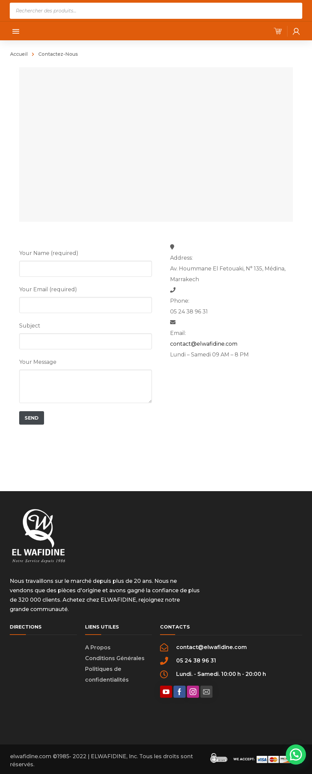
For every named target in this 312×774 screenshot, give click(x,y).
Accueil (19, 54)
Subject (29, 325)
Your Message (37, 362)
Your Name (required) (48, 253)
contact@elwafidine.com (203, 344)
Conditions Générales (115, 658)
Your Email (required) (48, 289)
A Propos (98, 647)
